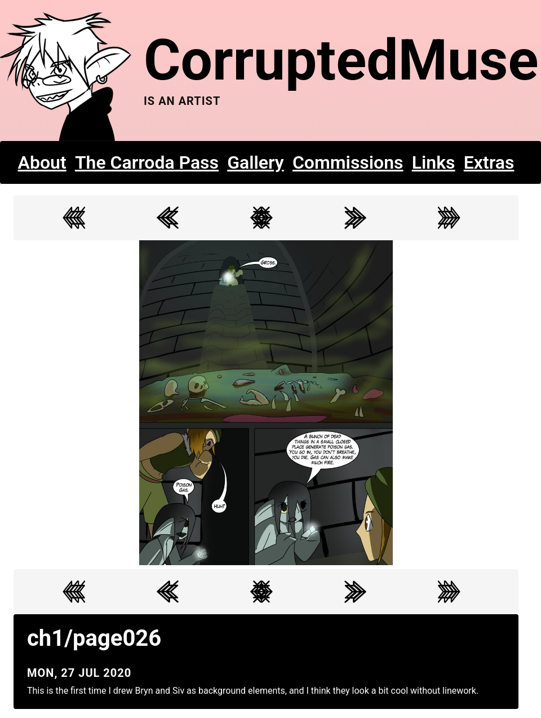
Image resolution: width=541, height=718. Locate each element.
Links (433, 162)
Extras (489, 162)
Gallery (255, 162)
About (42, 162)
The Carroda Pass (147, 162)
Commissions (347, 162)
